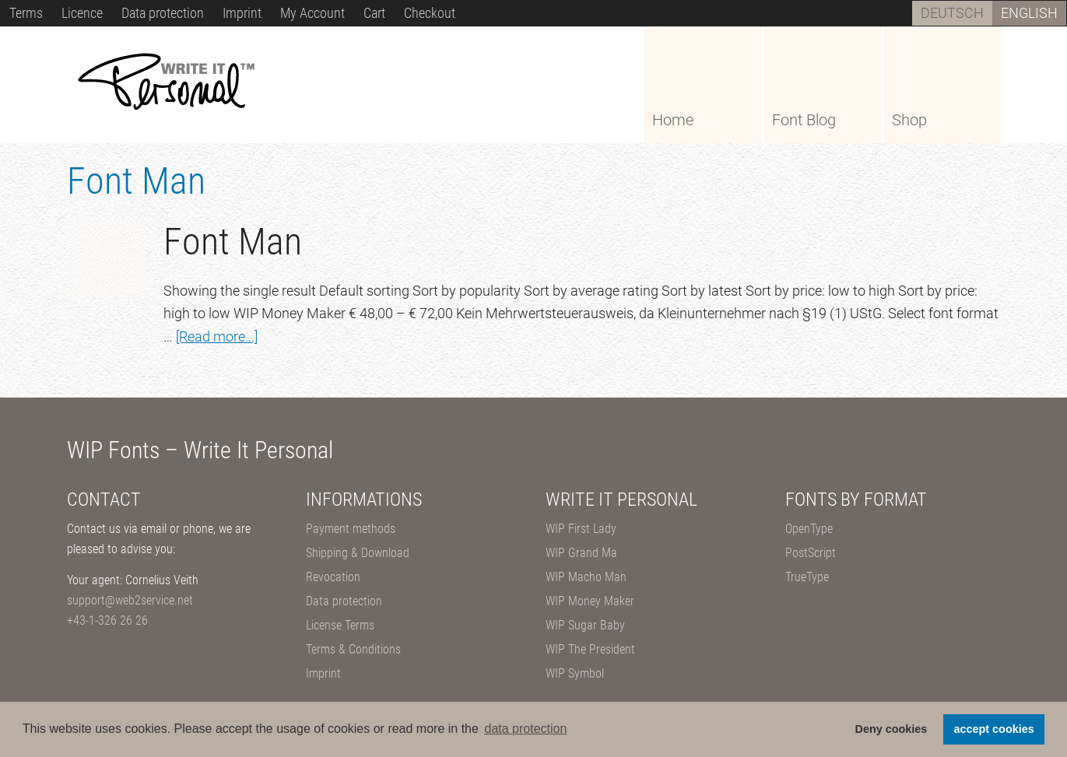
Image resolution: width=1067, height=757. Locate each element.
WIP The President (590, 649)
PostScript (810, 552)
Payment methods (350, 528)
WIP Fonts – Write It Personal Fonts (183, 83)
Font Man (232, 241)
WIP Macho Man (586, 577)
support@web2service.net (130, 600)
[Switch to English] (1029, 13)
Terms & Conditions (353, 649)
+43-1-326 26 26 (107, 620)
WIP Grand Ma (581, 552)
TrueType (807, 577)
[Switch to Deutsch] (952, 13)
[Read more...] (217, 336)
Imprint (323, 673)
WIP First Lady (581, 528)
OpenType (809, 528)
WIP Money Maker (590, 601)
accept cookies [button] (994, 729)
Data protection (344, 601)
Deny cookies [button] (891, 729)
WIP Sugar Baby (585, 625)
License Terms (340, 625)
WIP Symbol (575, 673)
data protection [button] (526, 728)
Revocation (333, 577)
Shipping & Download (357, 552)
